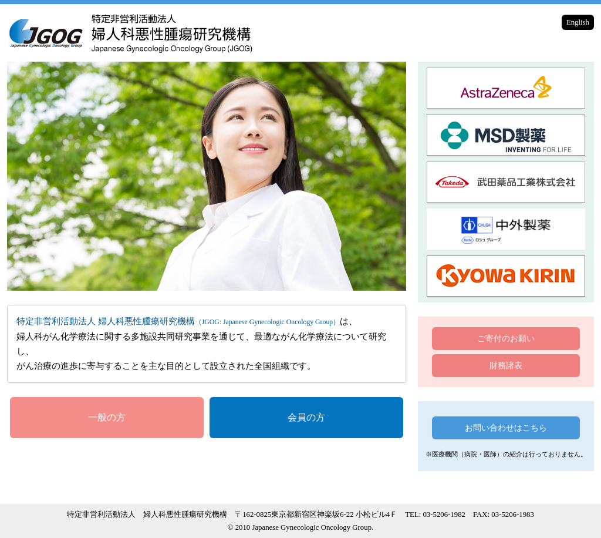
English (577, 22)
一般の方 (107, 417)
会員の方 (306, 417)
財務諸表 (505, 365)
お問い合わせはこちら (506, 427)
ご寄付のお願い (506, 338)
